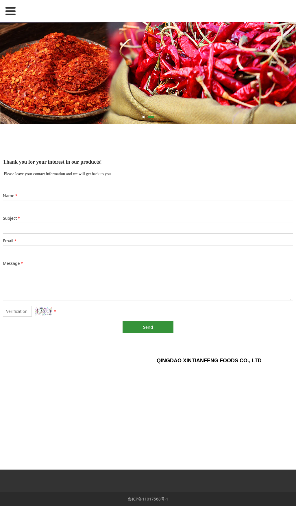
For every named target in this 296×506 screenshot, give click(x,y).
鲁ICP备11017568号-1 (148, 499)
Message (13, 263)
